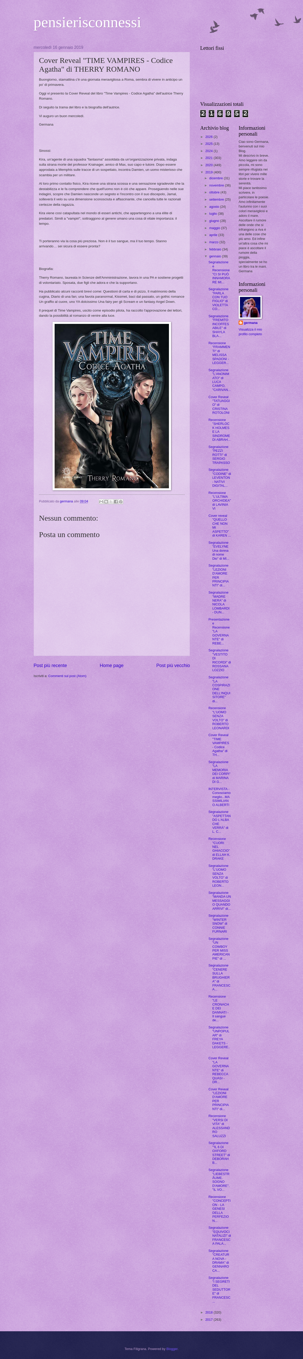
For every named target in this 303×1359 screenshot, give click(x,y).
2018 (209, 1312)
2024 (209, 151)
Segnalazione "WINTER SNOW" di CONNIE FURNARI (218, 923)
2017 (209, 1319)
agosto (214, 207)
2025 (209, 144)
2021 (209, 158)
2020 (209, 165)
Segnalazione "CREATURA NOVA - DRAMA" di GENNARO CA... (218, 1260)
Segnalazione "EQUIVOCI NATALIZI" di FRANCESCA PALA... (219, 1235)
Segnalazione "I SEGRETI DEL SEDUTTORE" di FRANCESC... (219, 1290)
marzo (214, 242)
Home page (112, 665)
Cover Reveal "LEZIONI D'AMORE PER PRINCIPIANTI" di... (218, 1099)
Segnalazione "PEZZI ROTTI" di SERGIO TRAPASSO (219, 455)
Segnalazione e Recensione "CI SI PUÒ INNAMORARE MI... (219, 272)
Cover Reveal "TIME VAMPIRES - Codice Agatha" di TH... (218, 745)
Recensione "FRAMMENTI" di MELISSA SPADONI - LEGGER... (219, 353)
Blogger (172, 1349)
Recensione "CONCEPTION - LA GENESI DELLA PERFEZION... (219, 1209)
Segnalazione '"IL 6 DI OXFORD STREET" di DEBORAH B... (219, 1153)
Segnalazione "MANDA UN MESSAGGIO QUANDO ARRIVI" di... (219, 901)
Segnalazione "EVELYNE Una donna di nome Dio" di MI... (218, 550)
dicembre (216, 178)
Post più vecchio (173, 665)
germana (251, 323)
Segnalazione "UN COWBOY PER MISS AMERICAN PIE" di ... (219, 948)
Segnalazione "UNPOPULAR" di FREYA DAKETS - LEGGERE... (219, 1039)
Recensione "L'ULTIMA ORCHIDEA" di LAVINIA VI (219, 501)
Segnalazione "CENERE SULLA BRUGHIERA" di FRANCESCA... (219, 977)
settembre (217, 199)
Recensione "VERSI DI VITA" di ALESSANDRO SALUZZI (219, 1126)
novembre (217, 185)
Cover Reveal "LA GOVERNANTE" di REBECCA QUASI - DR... (218, 1070)
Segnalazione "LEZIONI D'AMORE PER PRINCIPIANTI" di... (218, 575)
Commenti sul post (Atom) (67, 676)
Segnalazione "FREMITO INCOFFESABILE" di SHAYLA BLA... (218, 326)
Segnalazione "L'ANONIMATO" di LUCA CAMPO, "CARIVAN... (219, 380)
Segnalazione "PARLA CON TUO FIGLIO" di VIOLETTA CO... (218, 299)
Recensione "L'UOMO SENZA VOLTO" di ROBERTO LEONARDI (218, 718)
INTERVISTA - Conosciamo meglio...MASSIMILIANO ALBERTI (219, 797)
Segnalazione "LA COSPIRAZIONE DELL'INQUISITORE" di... (219, 689)
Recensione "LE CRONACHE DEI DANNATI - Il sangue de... (218, 1008)
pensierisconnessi (87, 22)
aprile (213, 235)
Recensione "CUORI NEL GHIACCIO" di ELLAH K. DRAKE (219, 848)
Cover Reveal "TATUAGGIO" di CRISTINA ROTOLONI (219, 405)
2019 (209, 172)
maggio (215, 228)
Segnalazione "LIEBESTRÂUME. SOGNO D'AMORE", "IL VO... (218, 1180)
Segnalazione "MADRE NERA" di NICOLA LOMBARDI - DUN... (218, 602)
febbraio (215, 249)
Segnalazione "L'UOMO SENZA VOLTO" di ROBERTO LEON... (218, 875)
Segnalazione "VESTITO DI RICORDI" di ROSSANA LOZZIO (219, 660)
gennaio (215, 256)
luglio (213, 213)
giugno (214, 221)
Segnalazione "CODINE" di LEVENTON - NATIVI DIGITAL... (219, 478)
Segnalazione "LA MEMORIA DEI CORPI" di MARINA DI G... (219, 772)
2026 (209, 137)
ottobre (214, 192)
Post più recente (50, 665)
